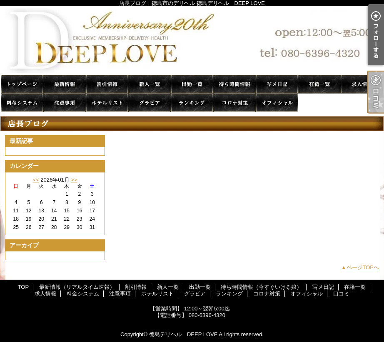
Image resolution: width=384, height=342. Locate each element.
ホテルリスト (107, 102)
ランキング (192, 102)
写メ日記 (277, 84)
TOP (22, 84)
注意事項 (64, 102)
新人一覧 (149, 84)
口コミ (319, 102)
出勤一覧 (192, 84)
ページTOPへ (363, 267)
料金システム (22, 102)
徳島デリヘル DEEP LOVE (183, 334)
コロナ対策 (234, 102)
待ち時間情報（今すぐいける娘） (234, 84)
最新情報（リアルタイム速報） (64, 84)
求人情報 (362, 84)
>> (74, 180)
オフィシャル (277, 102)
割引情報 (107, 84)
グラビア (149, 102)
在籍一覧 (319, 84)
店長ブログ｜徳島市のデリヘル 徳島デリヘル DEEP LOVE (192, 40)
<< (35, 180)
